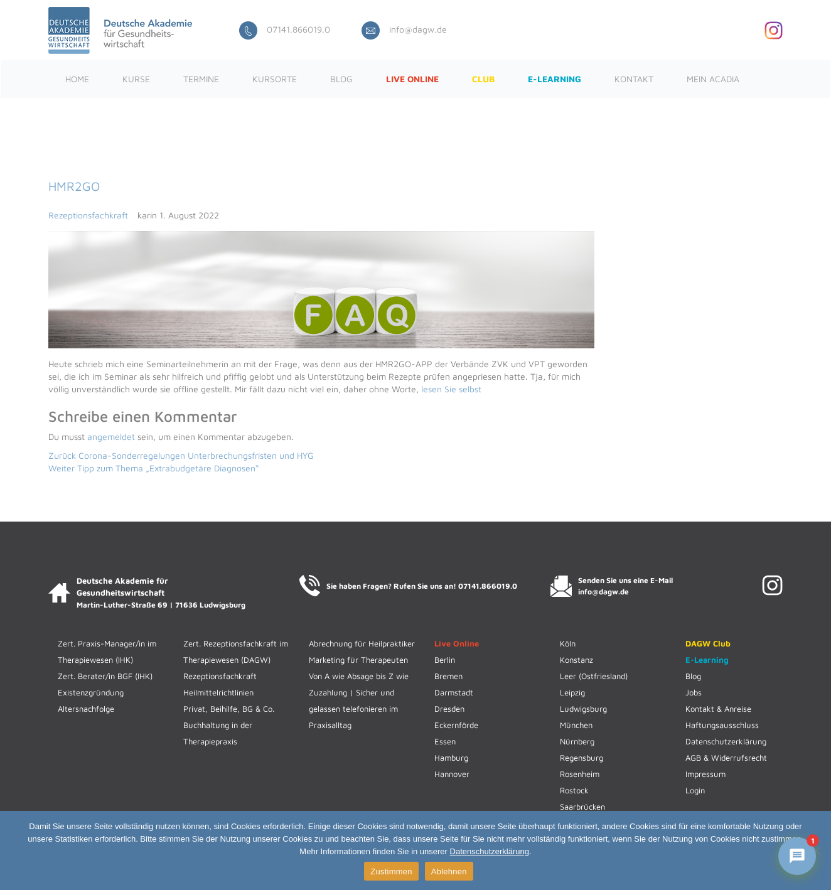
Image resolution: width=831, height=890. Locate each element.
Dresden (449, 709)
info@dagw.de (404, 29)
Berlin (444, 660)
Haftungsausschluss (722, 725)
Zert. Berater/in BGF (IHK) (105, 676)
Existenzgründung (91, 692)
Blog (341, 78)
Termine (201, 78)
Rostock (574, 790)
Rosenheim (579, 774)
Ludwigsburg (583, 709)
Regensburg (581, 758)
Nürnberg (577, 741)
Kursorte (274, 78)
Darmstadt (453, 692)
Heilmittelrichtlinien (218, 692)
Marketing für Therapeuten (358, 660)
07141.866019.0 (284, 29)
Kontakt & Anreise (718, 709)
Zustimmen (391, 871)
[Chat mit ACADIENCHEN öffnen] (797, 856)
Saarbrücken (582, 807)
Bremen (448, 676)
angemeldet (111, 436)
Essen (445, 741)
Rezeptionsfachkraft (88, 215)
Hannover (451, 774)
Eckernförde (456, 725)
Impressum (705, 774)
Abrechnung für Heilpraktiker (362, 643)
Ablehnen (449, 871)
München (576, 725)
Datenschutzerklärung (725, 741)
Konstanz (576, 660)
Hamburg (451, 758)
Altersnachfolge (86, 709)
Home (77, 78)
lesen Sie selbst (451, 388)
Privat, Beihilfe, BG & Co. (228, 709)
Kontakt (633, 78)
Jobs (693, 692)
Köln (568, 643)
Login (695, 790)
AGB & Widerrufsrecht (726, 758)
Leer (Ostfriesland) (594, 676)
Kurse (136, 78)
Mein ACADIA (713, 78)
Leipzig (572, 692)
